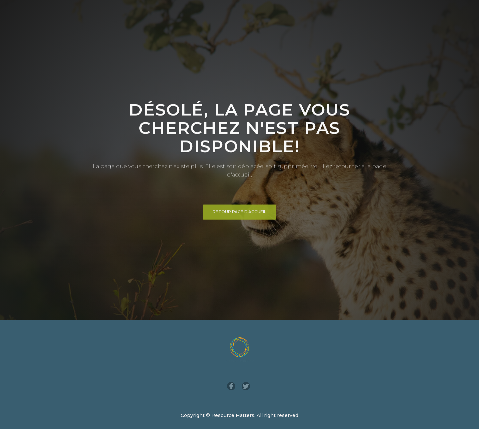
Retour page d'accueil (239, 213)
